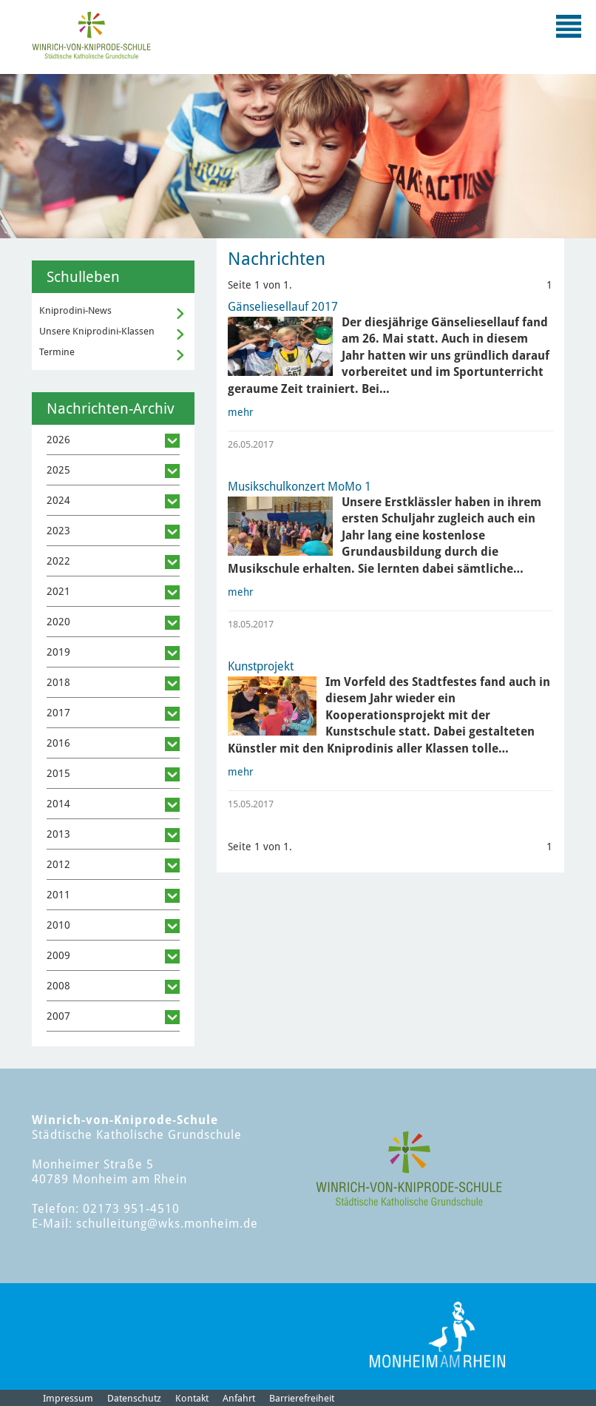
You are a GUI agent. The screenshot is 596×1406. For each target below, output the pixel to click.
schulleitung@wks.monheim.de (167, 1224)
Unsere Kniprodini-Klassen (97, 331)
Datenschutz (134, 1398)
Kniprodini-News (75, 310)
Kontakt (192, 1398)
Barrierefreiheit (301, 1398)
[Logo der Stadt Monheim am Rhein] (437, 1335)
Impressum (68, 1398)
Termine (57, 351)
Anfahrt (239, 1398)
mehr (241, 412)
